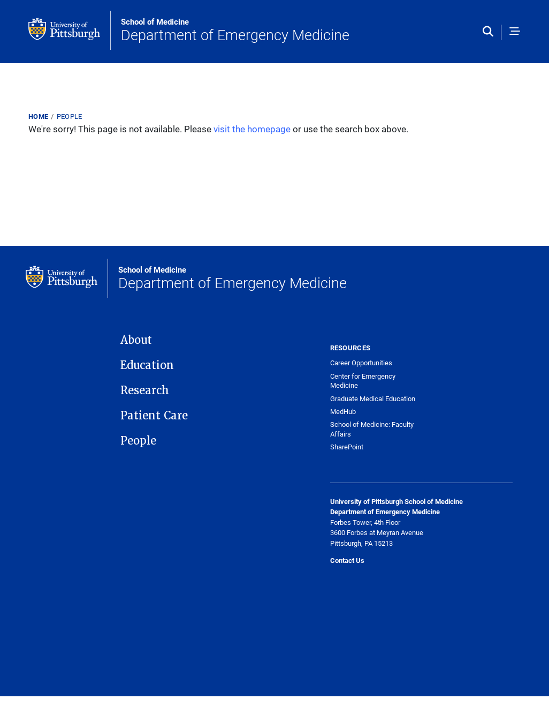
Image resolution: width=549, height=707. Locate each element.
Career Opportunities (361, 362)
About (136, 340)
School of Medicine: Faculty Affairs (372, 429)
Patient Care (154, 416)
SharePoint (346, 447)
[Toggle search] (490, 32)
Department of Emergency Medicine (235, 30)
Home (38, 116)
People (69, 116)
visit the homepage (252, 129)
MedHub (343, 411)
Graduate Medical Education (372, 398)
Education (147, 365)
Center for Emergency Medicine (362, 381)
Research (144, 390)
